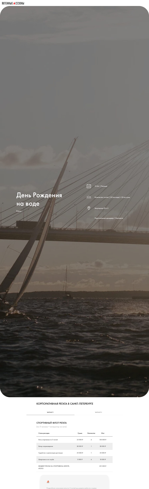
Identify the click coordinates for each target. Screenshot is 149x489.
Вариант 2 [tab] (98, 412)
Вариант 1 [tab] (50, 412)
